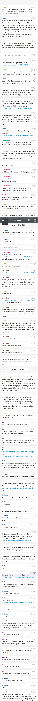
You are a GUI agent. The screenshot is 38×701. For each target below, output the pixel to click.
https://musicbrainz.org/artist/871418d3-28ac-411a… (18, 534)
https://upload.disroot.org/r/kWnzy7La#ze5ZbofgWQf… (19, 234)
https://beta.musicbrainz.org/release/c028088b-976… (18, 39)
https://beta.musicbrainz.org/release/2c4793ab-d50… (18, 385)
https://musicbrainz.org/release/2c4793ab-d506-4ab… (19, 360)
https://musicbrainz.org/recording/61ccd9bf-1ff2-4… (18, 323)
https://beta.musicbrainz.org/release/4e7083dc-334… (18, 55)
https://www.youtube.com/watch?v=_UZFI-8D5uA (17, 83)
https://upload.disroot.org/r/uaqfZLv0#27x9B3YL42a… (19, 239)
